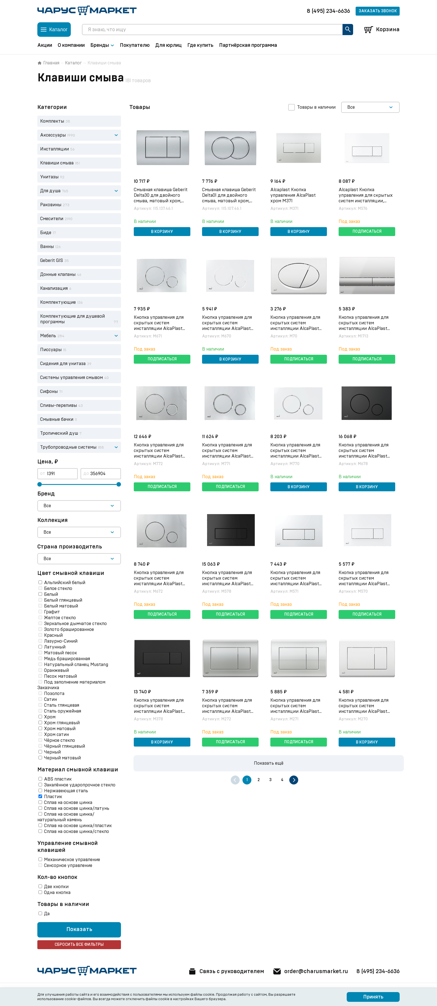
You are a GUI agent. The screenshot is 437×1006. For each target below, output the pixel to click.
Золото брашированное (69, 629)
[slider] (39, 484)
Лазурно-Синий (60, 641)
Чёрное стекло (59, 740)
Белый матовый (61, 606)
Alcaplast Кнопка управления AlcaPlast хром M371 (293, 195)
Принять (373, 997)
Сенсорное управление (68, 865)
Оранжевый (56, 670)
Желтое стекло (60, 618)
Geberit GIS (51, 260)
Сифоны (49, 391)
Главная (48, 63)
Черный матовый (62, 758)
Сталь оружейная (62, 711)
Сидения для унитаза (63, 363)
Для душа (50, 191)
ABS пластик (58, 779)
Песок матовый (60, 676)
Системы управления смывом (71, 377)
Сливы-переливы (58, 405)
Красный (53, 635)
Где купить (200, 45)
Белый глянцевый (63, 600)
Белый (51, 594)
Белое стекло (58, 588)
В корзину (162, 232)
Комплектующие (58, 302)
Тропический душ (59, 433)
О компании (71, 45)
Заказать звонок (378, 11)
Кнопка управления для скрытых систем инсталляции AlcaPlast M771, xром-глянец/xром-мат (229, 456)
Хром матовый (60, 728)
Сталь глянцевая (61, 705)
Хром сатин (56, 734)
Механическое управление (72, 859)
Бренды (102, 45)
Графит (52, 612)
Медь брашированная (67, 659)
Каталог (73, 63)
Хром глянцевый (62, 723)
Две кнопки (56, 886)
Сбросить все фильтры (79, 945)
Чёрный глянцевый (64, 746)
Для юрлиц (168, 45)
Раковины (50, 205)
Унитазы (49, 177)
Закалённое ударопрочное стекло (79, 785)
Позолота (54, 693)
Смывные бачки (56, 419)
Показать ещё (268, 763)
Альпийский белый (64, 582)
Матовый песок (60, 653)
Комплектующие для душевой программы (72, 319)
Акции (44, 45)
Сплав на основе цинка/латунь (76, 808)
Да (47, 914)
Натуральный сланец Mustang (76, 664)
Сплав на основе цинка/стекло (76, 831)
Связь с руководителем (226, 971)
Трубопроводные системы (68, 447)
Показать (79, 929)
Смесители (51, 219)
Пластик (53, 796)
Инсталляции (54, 149)
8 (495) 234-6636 (328, 11)
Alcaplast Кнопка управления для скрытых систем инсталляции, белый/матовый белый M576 (366, 201)
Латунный (54, 647)
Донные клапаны (58, 274)
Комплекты (52, 121)
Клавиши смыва (57, 163)
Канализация (54, 288)
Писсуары (51, 350)
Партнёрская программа (248, 45)
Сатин (50, 699)
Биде (45, 232)
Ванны (47, 246)
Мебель (48, 336)
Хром (49, 717)
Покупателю (135, 45)
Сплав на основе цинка (68, 802)
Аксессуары (53, 135)
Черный (52, 752)
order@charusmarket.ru (310, 971)
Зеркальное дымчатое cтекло (75, 623)
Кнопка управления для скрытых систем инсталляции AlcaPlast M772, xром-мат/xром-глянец (159, 456)
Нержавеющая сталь (66, 791)
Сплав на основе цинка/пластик (78, 825)
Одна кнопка (57, 892)
